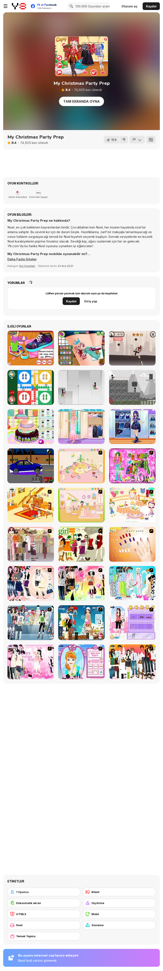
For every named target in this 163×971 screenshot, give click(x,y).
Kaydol (151, 6)
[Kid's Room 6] (81, 505)
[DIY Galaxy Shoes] (30, 348)
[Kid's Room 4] (81, 465)
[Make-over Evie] (81, 661)
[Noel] (43, 925)
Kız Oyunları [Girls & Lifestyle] (27, 266)
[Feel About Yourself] (132, 622)
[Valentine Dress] (30, 661)
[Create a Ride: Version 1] (30, 465)
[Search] (70, 6)
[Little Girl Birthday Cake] (30, 426)
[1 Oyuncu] (43, 892)
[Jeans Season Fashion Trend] (30, 622)
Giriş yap (90, 301)
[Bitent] (119, 892)
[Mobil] (119, 914)
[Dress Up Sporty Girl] (30, 583)
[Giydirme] (119, 903)
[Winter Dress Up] (81, 622)
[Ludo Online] (30, 387)
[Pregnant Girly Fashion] (81, 426)
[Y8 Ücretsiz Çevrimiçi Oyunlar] (19, 6)
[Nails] (132, 544)
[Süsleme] (119, 925)
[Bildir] (137, 139)
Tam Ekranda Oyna (81, 101)
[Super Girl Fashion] (81, 544)
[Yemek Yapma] (43, 936)
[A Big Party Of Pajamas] (132, 583)
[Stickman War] (132, 348)
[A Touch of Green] (132, 465)
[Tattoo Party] (81, 348)
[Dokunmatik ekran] (43, 903)
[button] (22, 259)
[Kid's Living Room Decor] (30, 505)
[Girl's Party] (132, 505)
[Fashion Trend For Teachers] (30, 544)
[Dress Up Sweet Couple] (132, 661)
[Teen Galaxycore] (132, 426)
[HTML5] (43, 914)
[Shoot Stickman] (81, 387)
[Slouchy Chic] (81, 583)
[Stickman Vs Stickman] (132, 387)
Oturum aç (129, 6)
